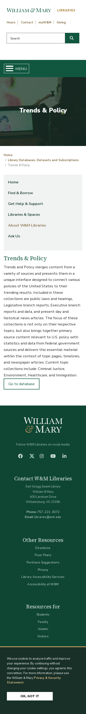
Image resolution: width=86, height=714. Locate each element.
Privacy (43, 570)
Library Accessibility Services (43, 577)
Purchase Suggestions (43, 562)
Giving (61, 22)
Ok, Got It (29, 696)
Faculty (43, 622)
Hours (11, 22)
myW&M (45, 22)
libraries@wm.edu (47, 517)
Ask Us (14, 236)
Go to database (21, 383)
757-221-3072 (48, 512)
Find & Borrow (20, 193)
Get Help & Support (25, 203)
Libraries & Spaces (24, 214)
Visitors (43, 636)
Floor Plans (43, 555)
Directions (42, 548)
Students (43, 614)
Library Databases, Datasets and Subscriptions (43, 160)
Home (8, 155)
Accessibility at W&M (42, 584)
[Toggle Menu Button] (7, 68)
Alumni (43, 629)
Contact (27, 22)
